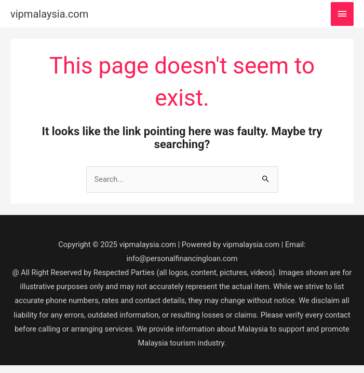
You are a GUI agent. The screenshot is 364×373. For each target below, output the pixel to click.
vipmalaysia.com (49, 14)
